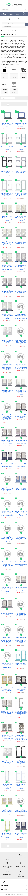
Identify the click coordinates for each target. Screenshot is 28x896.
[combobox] (14, 23)
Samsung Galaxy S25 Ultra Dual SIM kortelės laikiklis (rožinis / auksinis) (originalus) (7, 242)
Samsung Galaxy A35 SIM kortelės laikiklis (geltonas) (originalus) (7, 689)
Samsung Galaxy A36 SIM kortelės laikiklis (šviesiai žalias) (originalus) (7, 712)
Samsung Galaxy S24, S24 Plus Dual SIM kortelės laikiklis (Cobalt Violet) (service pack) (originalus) (7, 538)
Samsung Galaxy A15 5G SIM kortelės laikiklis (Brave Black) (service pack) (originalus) (7, 665)
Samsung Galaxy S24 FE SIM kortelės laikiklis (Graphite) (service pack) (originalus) (21, 513)
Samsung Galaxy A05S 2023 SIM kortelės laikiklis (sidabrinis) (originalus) (21, 786)
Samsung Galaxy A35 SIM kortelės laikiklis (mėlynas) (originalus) (7, 465)
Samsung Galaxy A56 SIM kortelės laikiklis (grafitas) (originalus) (21, 465)
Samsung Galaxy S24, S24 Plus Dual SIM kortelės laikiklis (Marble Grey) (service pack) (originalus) (7, 640)
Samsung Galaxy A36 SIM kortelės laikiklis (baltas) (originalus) (7, 613)
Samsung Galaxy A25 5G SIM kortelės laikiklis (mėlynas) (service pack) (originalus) (21, 810)
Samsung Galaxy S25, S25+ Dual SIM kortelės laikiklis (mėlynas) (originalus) (20, 291)
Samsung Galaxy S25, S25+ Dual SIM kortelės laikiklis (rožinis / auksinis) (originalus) (7, 267)
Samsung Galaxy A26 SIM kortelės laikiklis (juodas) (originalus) (7, 171)
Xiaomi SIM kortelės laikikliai (14, 91)
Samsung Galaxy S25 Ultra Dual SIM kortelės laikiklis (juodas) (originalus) (20, 218)
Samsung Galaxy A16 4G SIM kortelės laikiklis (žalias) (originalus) (21, 194)
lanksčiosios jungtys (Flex (12, 57)
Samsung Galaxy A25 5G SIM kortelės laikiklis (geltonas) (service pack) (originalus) (7, 835)
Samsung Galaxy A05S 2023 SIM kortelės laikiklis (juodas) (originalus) (21, 761)
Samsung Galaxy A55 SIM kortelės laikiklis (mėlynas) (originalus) (7, 391)
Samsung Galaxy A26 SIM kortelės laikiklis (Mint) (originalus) (21, 148)
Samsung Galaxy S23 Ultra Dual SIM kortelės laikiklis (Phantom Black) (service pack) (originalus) (7, 488)
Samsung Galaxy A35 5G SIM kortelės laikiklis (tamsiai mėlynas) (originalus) (21, 835)
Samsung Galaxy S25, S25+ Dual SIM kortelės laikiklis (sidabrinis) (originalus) (20, 242)
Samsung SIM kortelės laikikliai (14, 76)
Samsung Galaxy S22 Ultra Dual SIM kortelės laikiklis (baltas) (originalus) (7, 761)
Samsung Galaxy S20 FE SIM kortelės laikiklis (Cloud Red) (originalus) (7, 737)
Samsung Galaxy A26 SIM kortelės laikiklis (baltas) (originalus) (7, 148)
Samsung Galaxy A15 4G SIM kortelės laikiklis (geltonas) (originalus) (7, 810)
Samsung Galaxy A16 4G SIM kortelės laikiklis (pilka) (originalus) (7, 194)
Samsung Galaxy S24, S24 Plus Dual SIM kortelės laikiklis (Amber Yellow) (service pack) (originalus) (21, 614)
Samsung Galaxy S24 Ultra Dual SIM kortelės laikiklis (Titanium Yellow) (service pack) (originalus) (21, 316)
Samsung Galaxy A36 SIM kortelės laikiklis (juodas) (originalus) (21, 689)
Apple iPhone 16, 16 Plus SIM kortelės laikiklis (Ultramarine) (21, 125)
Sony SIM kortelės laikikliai (5, 91)
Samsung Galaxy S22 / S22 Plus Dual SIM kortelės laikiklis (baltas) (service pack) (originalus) (21, 366)
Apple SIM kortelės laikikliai (5, 76)
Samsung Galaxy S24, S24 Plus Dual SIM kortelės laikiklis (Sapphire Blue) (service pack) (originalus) (7, 564)
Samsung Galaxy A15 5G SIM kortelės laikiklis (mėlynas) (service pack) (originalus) (21, 563)
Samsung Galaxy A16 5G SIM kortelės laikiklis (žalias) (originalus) (20, 664)
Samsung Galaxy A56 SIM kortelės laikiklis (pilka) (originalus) (21, 416)
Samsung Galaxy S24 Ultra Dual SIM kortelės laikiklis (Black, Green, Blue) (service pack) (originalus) (7, 367)
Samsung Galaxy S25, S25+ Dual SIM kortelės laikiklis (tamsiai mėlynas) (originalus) (21, 267)
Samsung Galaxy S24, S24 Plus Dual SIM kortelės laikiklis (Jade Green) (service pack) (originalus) (21, 538)
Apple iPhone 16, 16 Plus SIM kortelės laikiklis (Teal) (7, 125)
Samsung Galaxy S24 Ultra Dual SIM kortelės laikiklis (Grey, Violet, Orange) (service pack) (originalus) (20, 341)
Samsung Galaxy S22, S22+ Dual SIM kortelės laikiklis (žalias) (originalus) (20, 392)
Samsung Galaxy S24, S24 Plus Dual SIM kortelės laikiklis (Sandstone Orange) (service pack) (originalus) (7, 417)
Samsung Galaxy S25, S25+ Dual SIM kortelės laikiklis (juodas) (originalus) (7, 316)
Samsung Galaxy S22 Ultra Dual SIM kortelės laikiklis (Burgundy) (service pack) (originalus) (21, 737)
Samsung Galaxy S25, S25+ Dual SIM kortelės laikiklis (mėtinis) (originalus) (7, 291)
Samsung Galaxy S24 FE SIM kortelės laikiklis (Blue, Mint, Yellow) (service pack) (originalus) (7, 513)
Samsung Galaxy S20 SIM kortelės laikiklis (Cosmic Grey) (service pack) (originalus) (21, 713)
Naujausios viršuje (8, 98)
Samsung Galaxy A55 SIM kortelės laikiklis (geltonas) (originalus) (21, 589)
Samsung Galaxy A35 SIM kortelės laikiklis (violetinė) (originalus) (21, 442)
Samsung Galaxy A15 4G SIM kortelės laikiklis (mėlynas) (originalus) (21, 488)
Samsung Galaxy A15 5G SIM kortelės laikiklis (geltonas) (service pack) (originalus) (7, 589)
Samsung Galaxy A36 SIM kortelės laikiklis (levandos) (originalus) (7, 442)
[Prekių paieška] (14, 9)
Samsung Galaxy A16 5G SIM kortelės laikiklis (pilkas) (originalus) (20, 171)
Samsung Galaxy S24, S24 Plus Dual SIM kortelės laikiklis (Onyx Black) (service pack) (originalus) (20, 640)
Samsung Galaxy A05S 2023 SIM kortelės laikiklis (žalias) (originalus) (7, 786)
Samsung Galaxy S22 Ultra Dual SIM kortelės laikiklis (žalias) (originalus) (7, 340)
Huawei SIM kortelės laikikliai (23, 76)
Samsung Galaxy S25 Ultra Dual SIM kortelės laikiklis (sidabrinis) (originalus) (7, 218)
